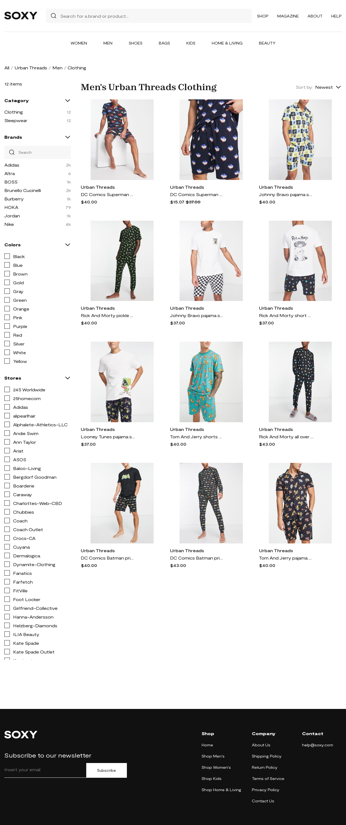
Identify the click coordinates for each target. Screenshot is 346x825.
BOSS (10, 181)
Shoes (135, 43)
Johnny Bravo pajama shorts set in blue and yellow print (286, 194)
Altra (9, 173)
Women (79, 43)
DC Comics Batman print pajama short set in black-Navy (108, 557)
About (315, 16)
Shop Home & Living (221, 789)
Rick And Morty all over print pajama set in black (286, 436)
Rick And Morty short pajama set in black (286, 315)
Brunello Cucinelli (22, 190)
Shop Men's (213, 756)
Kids (190, 43)
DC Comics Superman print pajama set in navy (108, 194)
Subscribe (106, 770)
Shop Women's (216, 767)
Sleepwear (15, 120)
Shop (263, 16)
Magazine (288, 16)
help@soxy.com (317, 745)
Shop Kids (212, 778)
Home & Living (227, 43)
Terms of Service (268, 778)
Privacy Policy (265, 789)
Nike (9, 224)
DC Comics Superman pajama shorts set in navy (197, 194)
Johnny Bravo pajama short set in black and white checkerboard (197, 315)
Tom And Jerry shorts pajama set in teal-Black (197, 436)
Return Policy (265, 767)
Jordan (12, 215)
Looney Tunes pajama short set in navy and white (108, 436)
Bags (164, 43)
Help (336, 16)
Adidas (11, 164)
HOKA (11, 207)
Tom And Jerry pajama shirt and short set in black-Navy (286, 557)
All (6, 67)
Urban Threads (30, 67)
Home (207, 745)
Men (107, 43)
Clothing (13, 111)
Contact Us (263, 801)
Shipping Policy (267, 756)
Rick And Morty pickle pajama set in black (108, 315)
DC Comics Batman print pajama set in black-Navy (197, 557)
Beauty (267, 43)
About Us (261, 745)
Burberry (14, 198)
